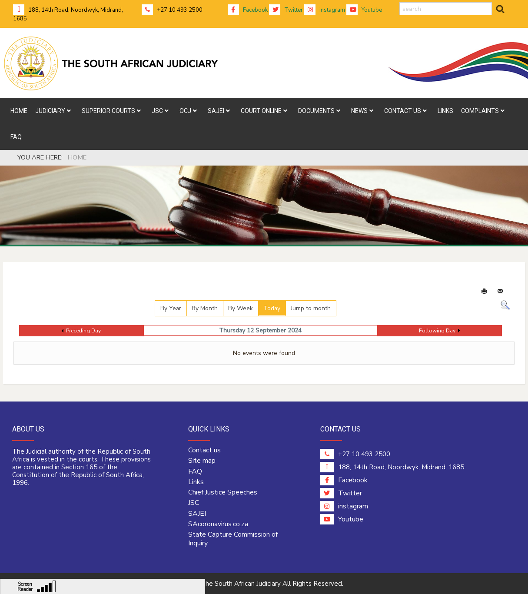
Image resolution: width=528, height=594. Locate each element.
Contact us (204, 450)
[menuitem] (19, 111)
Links (196, 482)
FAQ (195, 471)
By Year (170, 308)
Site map (202, 460)
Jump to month (311, 308)
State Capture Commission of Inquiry (233, 539)
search (399, 2)
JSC (193, 503)
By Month (205, 308)
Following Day (437, 330)
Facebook (248, 10)
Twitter (286, 10)
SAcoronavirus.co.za (218, 524)
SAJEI (197, 513)
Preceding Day (83, 330)
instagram (324, 10)
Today (271, 308)
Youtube (364, 10)
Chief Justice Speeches (222, 492)
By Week (240, 308)
